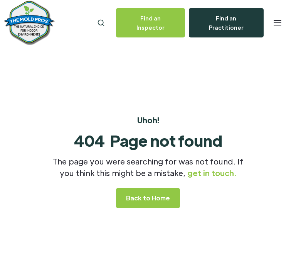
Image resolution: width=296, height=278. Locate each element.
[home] (53, 23)
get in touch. (211, 173)
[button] (277, 23)
